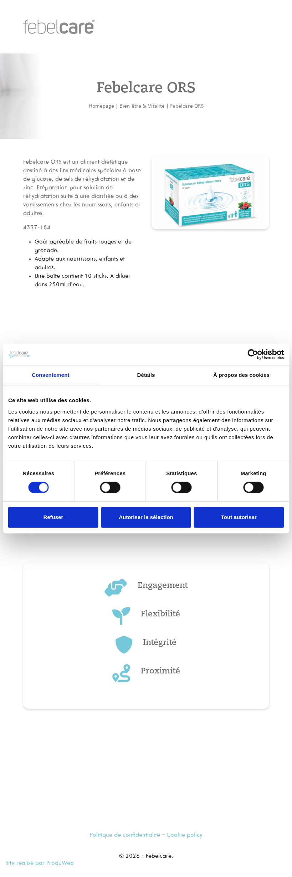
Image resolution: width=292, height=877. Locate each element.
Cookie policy (185, 835)
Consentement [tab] (50, 375)
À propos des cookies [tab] (241, 375)
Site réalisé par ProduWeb (39, 863)
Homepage (101, 105)
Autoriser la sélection (146, 517)
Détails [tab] (146, 375)
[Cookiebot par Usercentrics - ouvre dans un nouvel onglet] (252, 354)
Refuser (53, 517)
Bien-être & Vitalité (142, 105)
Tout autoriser (239, 517)
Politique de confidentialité (125, 835)
